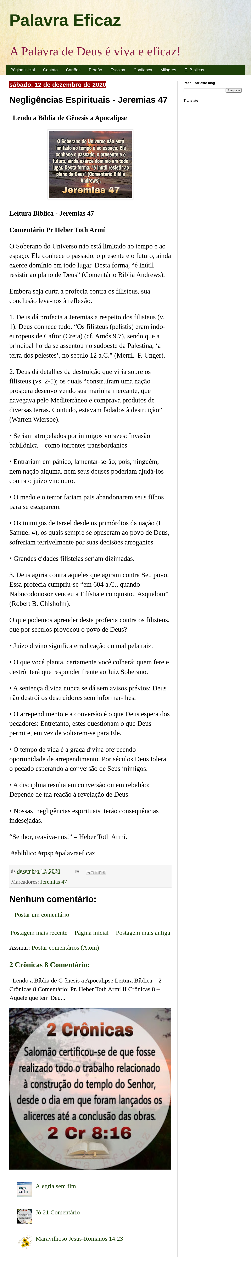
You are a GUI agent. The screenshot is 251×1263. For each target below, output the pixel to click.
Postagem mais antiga (143, 932)
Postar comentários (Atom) (65, 947)
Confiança (143, 70)
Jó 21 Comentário (58, 1212)
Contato (50, 70)
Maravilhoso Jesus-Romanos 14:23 (79, 1238)
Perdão (95, 70)
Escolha (117, 70)
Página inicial (22, 70)
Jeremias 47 (53, 882)
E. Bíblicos (194, 70)
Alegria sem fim (56, 1186)
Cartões (73, 70)
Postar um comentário (42, 914)
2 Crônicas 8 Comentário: (49, 965)
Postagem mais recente (38, 932)
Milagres (168, 70)
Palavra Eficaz (65, 20)
